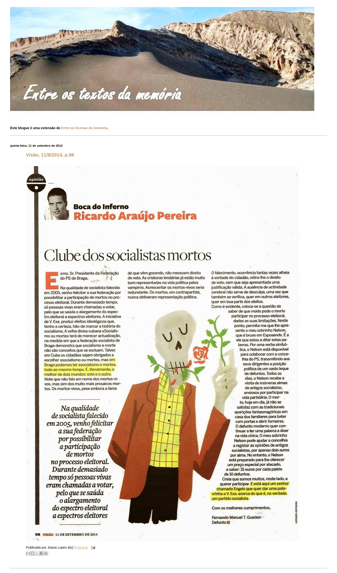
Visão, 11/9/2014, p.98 (50, 154)
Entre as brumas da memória (84, 128)
